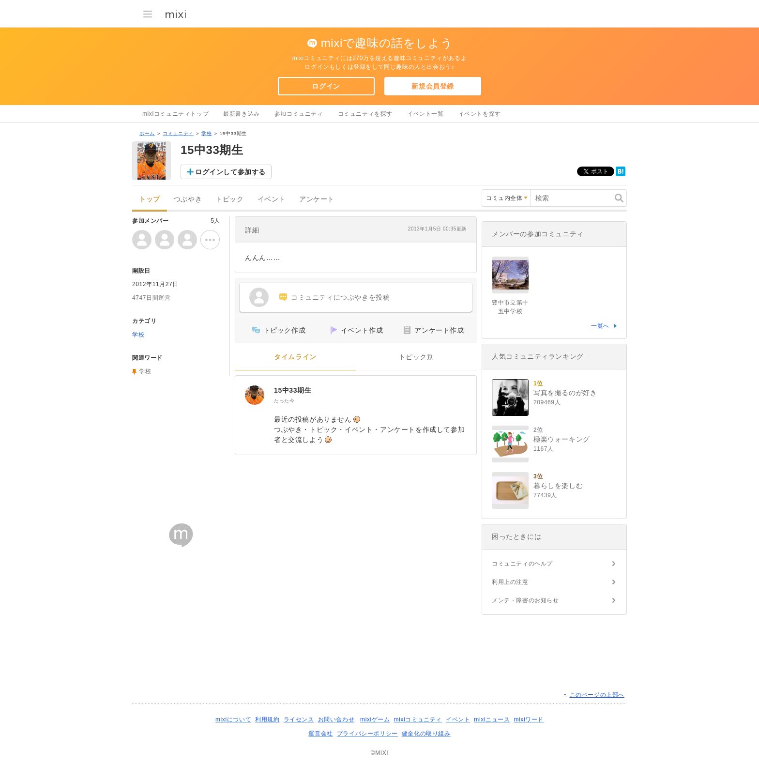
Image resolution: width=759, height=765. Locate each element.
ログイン (326, 86)
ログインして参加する (230, 172)
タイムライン (295, 357)
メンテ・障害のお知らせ (525, 600)
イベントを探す (479, 113)
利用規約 (267, 719)
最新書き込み (241, 113)
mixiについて (233, 719)
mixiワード (529, 719)
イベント (272, 199)
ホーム (147, 133)
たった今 (284, 400)
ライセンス (299, 719)
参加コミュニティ (298, 113)
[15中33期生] (254, 395)
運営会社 (320, 733)
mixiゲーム (375, 719)
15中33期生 (292, 390)
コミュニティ (178, 133)
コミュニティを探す (365, 113)
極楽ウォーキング (561, 439)
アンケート (316, 199)
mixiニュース (492, 719)
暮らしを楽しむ (558, 486)
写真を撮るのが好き (565, 393)
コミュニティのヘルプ (522, 563)
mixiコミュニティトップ (175, 113)
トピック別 (416, 357)
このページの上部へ (597, 694)
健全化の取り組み (426, 733)
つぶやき (188, 199)
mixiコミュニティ (418, 719)
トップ (149, 199)
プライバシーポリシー (367, 733)
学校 (206, 133)
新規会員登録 (432, 86)
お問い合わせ (336, 719)
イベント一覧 (425, 113)
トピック (229, 199)
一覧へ (600, 325)
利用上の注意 (510, 582)
